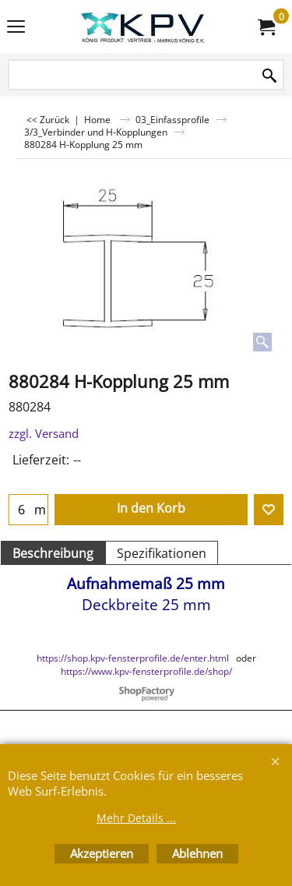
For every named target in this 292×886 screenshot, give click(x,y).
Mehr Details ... (136, 817)
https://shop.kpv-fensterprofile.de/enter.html (133, 658)
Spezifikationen (161, 553)
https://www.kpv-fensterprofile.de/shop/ (146, 671)
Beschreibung (52, 553)
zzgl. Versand (44, 433)
